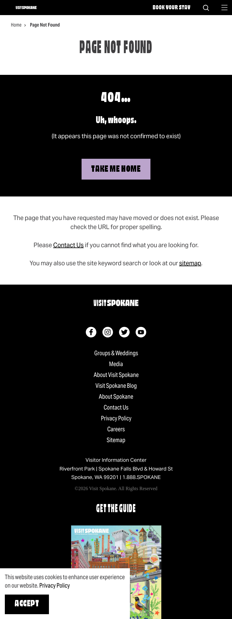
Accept (26, 604)
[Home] (26, 7)
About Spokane (116, 396)
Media (116, 364)
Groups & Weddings (116, 353)
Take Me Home (115, 169)
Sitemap (116, 440)
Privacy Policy (116, 418)
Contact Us (68, 245)
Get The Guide (116, 509)
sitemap (190, 263)
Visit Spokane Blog (116, 386)
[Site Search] (206, 7)
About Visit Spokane (116, 375)
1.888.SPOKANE (141, 477)
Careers (116, 429)
